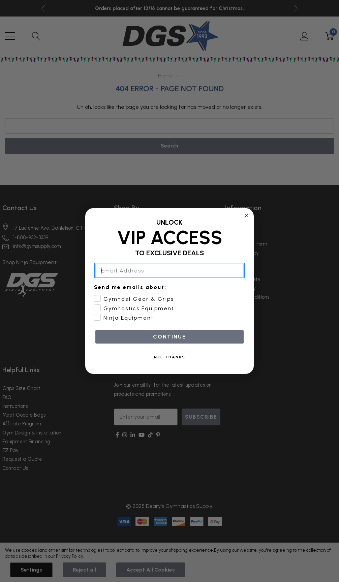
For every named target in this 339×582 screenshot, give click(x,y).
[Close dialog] (246, 216)
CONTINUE (169, 336)
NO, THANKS (169, 357)
